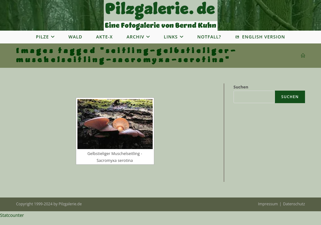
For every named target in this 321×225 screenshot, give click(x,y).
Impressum (268, 204)
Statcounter (12, 215)
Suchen (241, 87)
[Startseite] (303, 55)
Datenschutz (294, 204)
